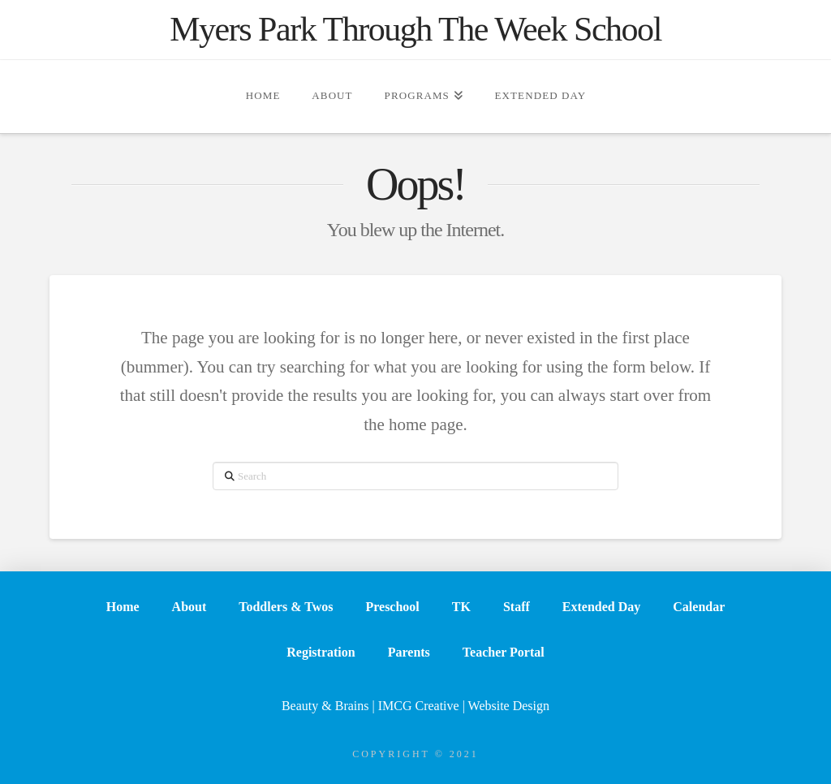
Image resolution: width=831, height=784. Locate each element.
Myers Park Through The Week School (415, 29)
